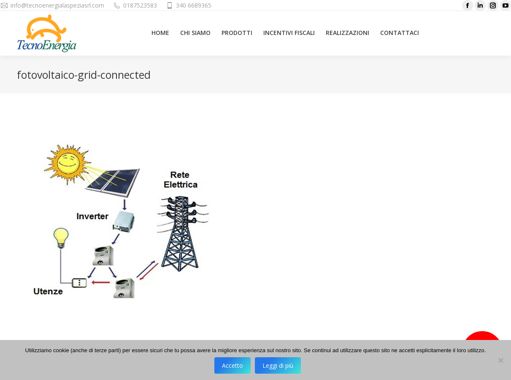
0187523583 (140, 5)
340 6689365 (193, 5)
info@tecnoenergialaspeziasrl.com (57, 5)
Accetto (232, 365)
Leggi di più (277, 365)
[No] (500, 360)
